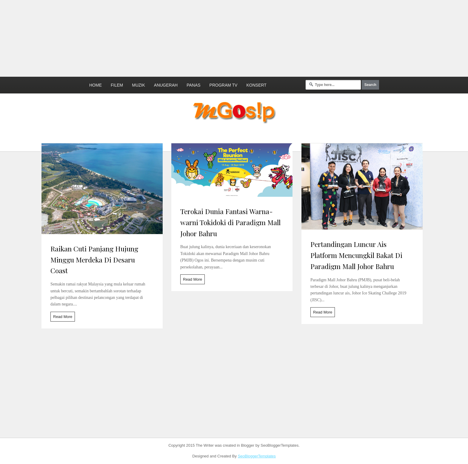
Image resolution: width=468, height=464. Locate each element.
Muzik (138, 85)
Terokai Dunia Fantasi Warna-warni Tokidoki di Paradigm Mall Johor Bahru (230, 222)
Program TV (224, 85)
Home (95, 85)
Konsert (256, 85)
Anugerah (166, 85)
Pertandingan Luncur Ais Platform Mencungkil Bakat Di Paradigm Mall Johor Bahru (356, 255)
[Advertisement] (145, 37)
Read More (62, 316)
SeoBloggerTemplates (257, 456)
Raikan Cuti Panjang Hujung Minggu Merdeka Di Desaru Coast (94, 259)
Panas (193, 85)
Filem (117, 85)
